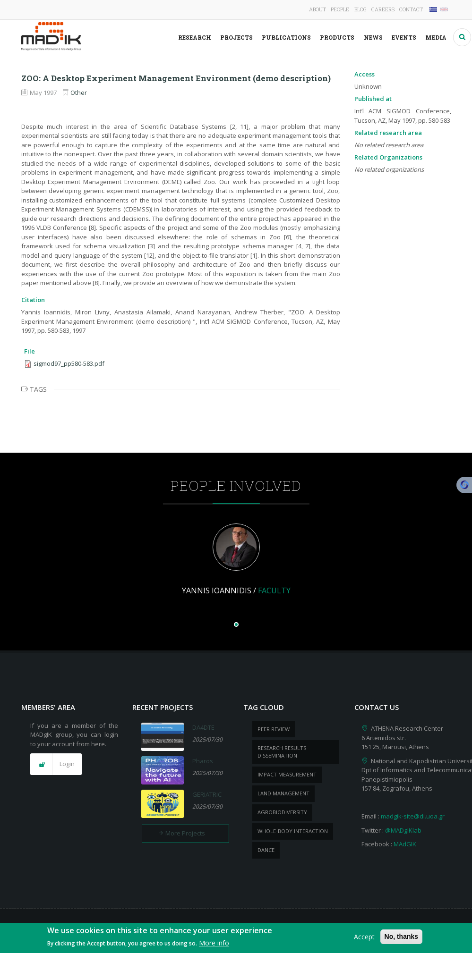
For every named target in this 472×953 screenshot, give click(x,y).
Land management (283, 793)
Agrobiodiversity (282, 812)
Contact (411, 9)
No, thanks (402, 938)
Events (404, 37)
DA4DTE (203, 727)
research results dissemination (281, 751)
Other (78, 92)
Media (435, 37)
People (340, 9)
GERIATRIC (207, 794)
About (317, 9)
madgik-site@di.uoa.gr (413, 816)
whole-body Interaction (292, 831)
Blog (360, 9)
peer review (273, 729)
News (373, 37)
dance (266, 849)
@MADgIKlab (403, 830)
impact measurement (287, 774)
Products (337, 37)
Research (194, 37)
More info (214, 945)
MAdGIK (405, 844)
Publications (286, 37)
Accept (364, 938)
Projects (236, 37)
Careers (383, 9)
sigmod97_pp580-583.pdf (69, 363)
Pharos (202, 761)
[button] (56, 764)
